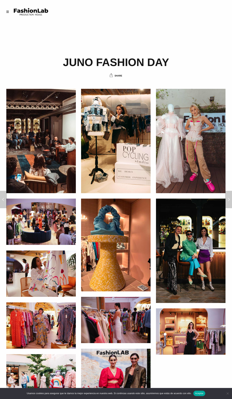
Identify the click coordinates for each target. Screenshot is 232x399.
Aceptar (199, 393)
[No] (227, 393)
